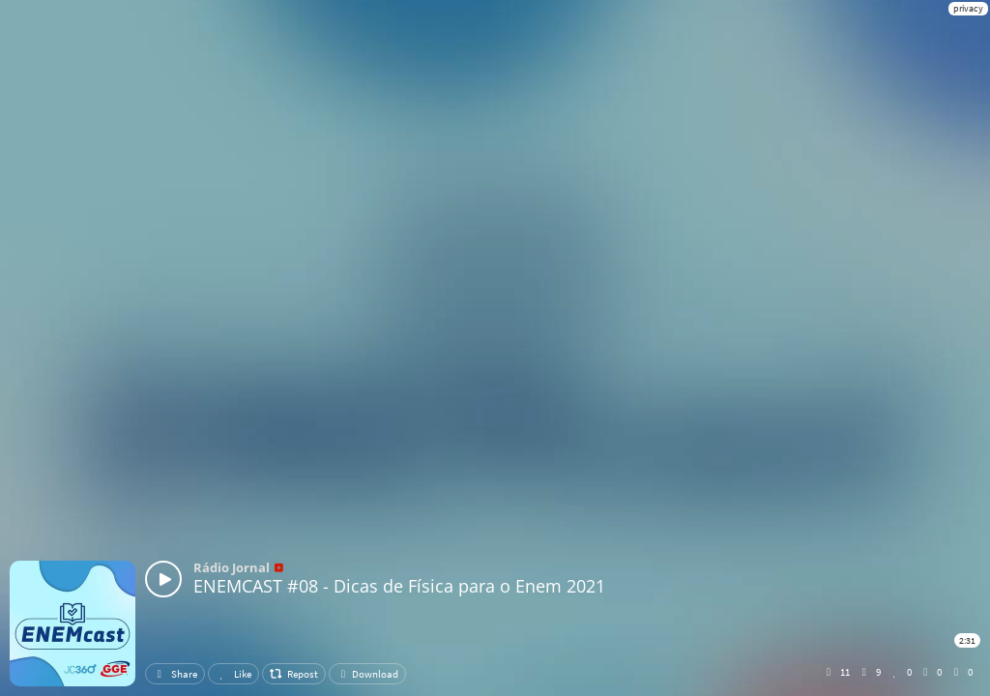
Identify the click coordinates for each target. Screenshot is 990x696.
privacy (968, 8)
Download (367, 674)
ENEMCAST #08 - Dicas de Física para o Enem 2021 (399, 585)
